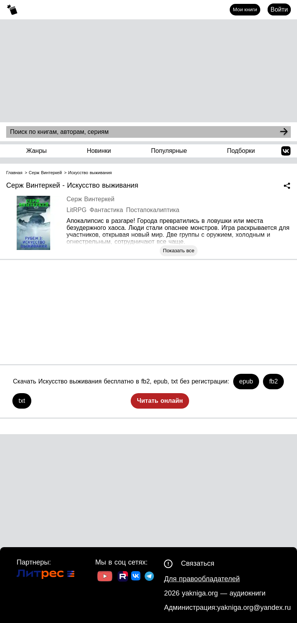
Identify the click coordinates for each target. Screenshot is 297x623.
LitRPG (77, 210)
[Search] (284, 132)
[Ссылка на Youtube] (104, 577)
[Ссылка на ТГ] (149, 577)
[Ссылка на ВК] (136, 577)
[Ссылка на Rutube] (123, 577)
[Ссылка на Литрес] (46, 575)
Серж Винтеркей (90, 199)
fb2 (273, 381)
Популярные (169, 150)
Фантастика (106, 210)
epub (246, 381)
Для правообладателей (202, 579)
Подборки (241, 150)
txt (22, 400)
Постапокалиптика (152, 210)
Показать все (178, 250)
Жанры (36, 150)
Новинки (99, 150)
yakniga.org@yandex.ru (254, 607)
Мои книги (245, 9)
